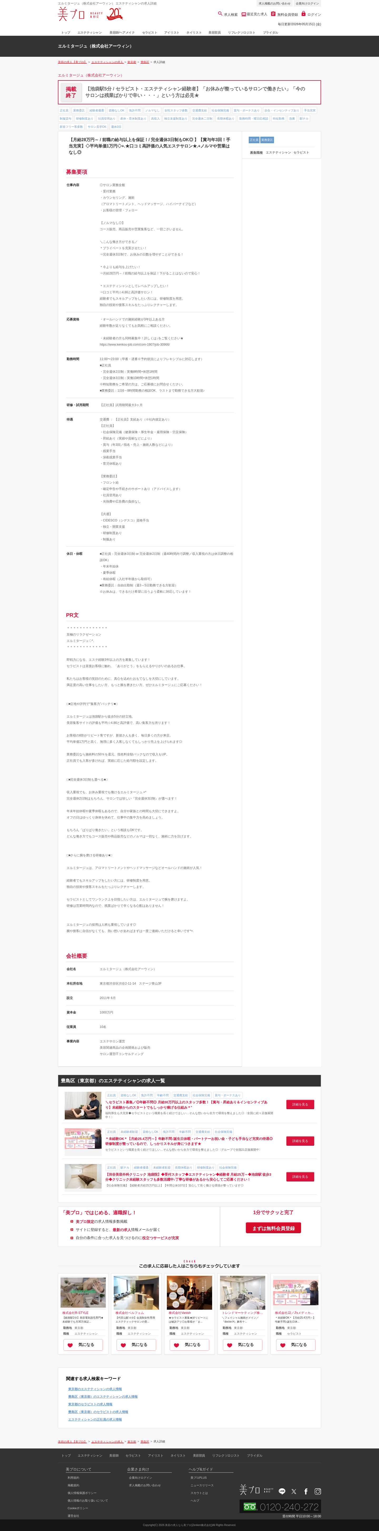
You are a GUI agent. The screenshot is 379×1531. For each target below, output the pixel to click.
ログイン (311, 15)
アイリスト (171, 32)
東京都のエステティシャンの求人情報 (95, 1389)
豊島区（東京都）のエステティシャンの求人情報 (103, 1397)
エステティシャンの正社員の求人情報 (95, 1419)
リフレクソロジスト (241, 32)
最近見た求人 (257, 14)
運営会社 (73, 1515)
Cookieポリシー (78, 1508)
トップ (65, 32)
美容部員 (214, 32)
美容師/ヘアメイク (122, 32)
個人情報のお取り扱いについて (88, 1500)
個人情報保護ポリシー (82, 1492)
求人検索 (228, 15)
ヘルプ (195, 1500)
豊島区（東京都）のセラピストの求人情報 (98, 1412)
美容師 (113, 1455)
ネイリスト (194, 32)
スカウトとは (199, 1492)
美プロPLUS (199, 1477)
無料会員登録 (284, 15)
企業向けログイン (307, 3)
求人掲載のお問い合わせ (275, 3)
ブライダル (270, 32)
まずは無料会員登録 (273, 1228)
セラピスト (149, 32)
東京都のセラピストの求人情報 (90, 1404)
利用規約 (73, 1477)
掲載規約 (73, 1485)
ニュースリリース (202, 1485)
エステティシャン (89, 32)
